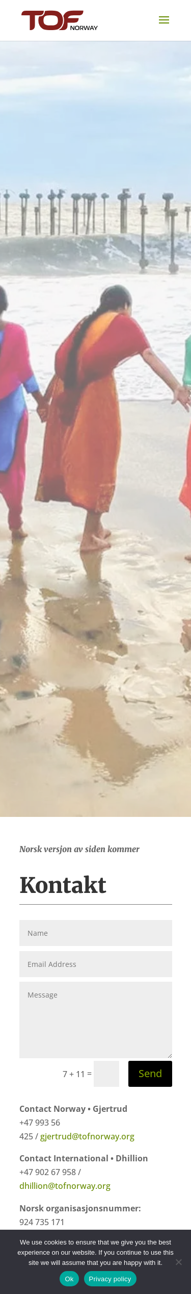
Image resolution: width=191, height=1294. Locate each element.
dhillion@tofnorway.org (65, 1185)
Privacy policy (110, 1279)
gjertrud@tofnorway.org (87, 1136)
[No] (178, 1262)
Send (150, 1073)
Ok (69, 1279)
